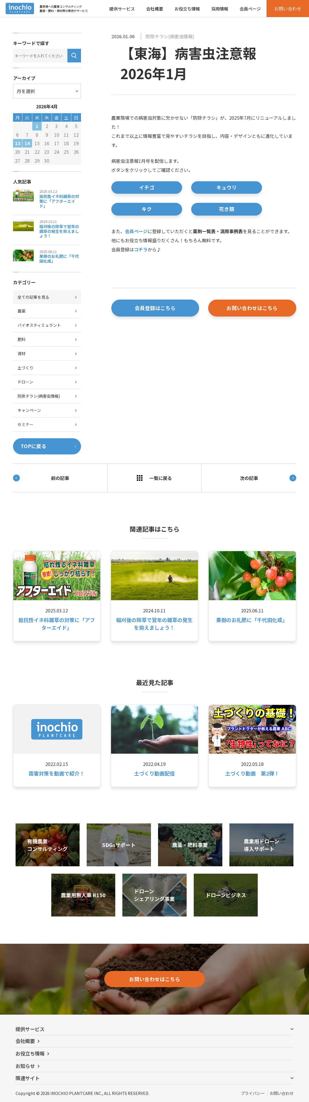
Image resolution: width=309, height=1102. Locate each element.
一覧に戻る (154, 478)
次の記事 (268, 478)
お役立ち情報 (187, 9)
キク (147, 208)
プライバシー (253, 1093)
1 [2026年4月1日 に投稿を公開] (37, 126)
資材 (21, 353)
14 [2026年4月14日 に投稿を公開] (27, 143)
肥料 (21, 339)
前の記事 (41, 478)
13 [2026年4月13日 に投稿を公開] (17, 143)
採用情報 (219, 9)
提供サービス (122, 9)
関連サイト (28, 1078)
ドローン (25, 382)
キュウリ (226, 187)
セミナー (25, 424)
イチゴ (146, 187)
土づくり (25, 367)
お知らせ (25, 1065)
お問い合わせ (281, 1093)
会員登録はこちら (155, 307)
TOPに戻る (33, 446)
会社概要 (154, 9)
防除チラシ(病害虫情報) (170, 36)
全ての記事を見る (33, 297)
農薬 (21, 311)
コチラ (141, 249)
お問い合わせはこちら (252, 307)
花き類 (226, 208)
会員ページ (250, 9)
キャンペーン (29, 410)
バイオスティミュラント (39, 325)
